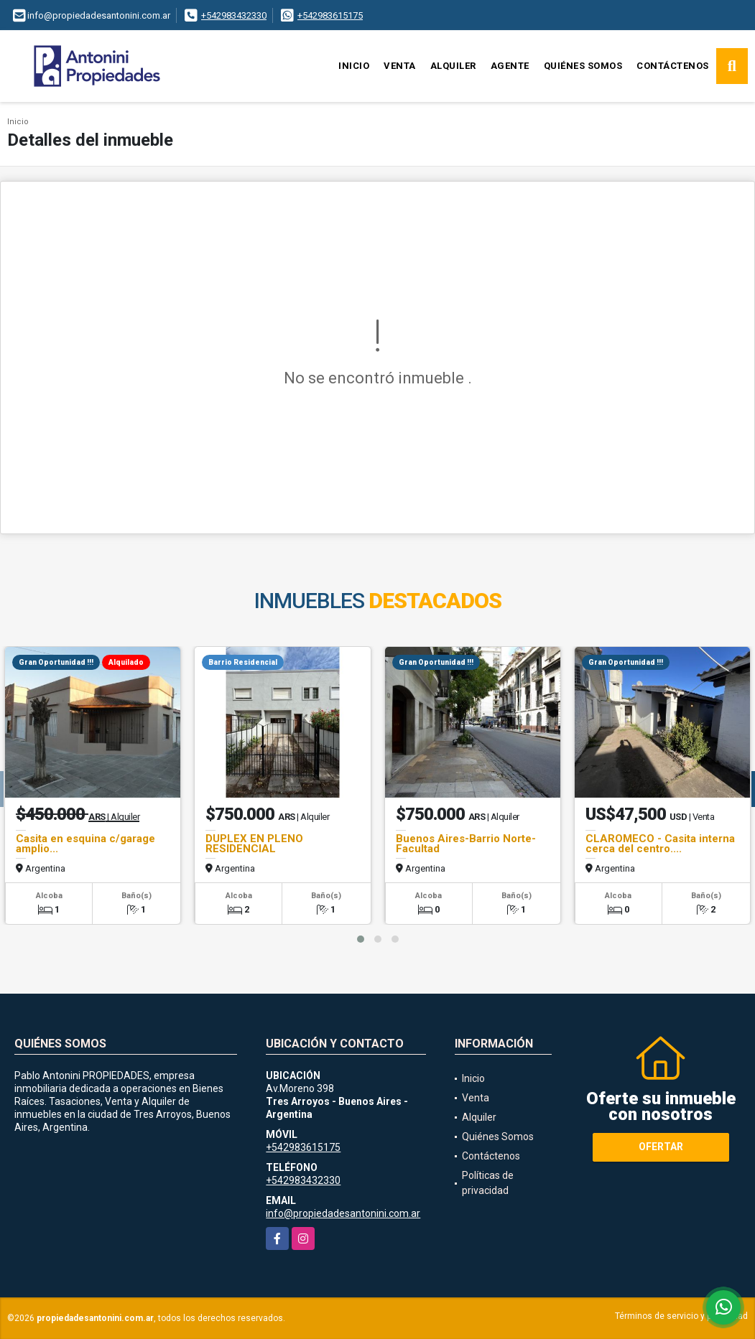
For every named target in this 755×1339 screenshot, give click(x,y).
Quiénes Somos (583, 65)
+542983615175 (330, 15)
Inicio (353, 65)
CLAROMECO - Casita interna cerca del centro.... (660, 843)
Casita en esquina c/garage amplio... (85, 843)
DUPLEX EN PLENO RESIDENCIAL (254, 843)
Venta (400, 65)
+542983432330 (234, 15)
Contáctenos (672, 65)
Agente (510, 65)
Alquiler (453, 65)
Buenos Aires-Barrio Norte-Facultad (466, 843)
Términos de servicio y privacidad (681, 1316)
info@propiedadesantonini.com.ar (343, 1213)
